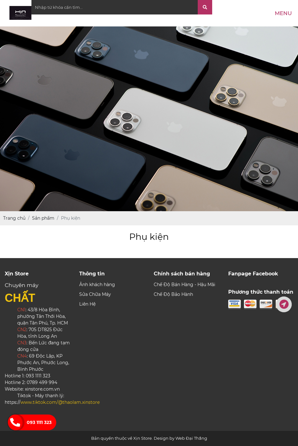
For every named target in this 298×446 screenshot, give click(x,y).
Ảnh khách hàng (97, 284)
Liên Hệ (87, 304)
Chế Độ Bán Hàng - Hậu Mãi (184, 284)
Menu (283, 13)
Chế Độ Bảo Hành (173, 294)
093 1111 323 (39, 422)
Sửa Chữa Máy (95, 294)
